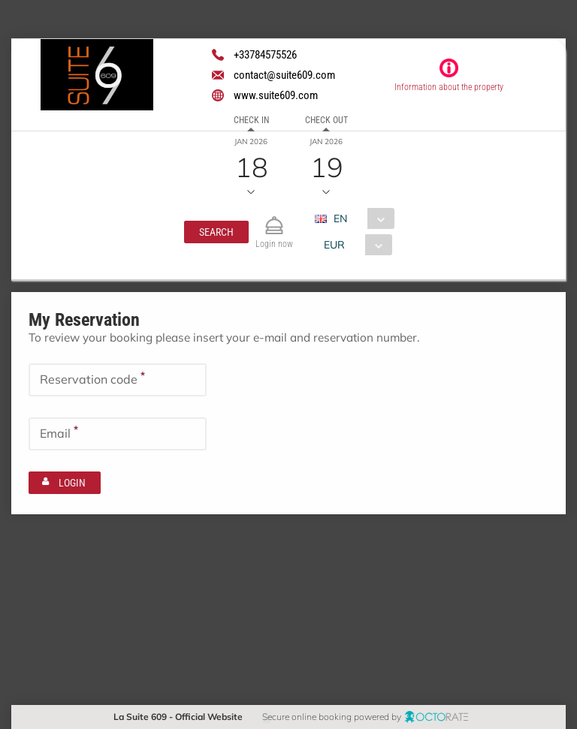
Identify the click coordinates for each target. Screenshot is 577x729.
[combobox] (359, 218)
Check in (251, 120)
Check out (326, 120)
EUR (333, 245)
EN (339, 218)
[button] (216, 232)
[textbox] (118, 379)
